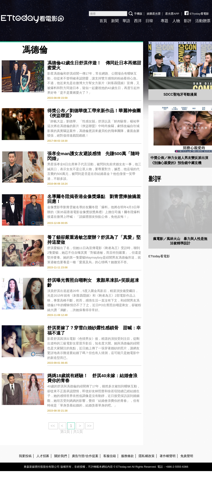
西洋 (138, 21)
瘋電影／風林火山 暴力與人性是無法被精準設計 (180, 241)
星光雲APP (172, 13)
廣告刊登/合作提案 (85, 456)
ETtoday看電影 (196, 12)
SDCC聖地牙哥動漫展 (180, 94)
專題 (164, 21)
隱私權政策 (147, 456)
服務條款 (127, 456)
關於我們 (60, 456)
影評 (187, 21)
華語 (126, 21)
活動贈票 (203, 21)
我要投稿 (25, 456)
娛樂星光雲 (153, 13)
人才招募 (42, 456)
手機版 (138, 13)
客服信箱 (109, 456)
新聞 (115, 21)
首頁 (103, 21)
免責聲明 (186, 456)
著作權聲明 (168, 456)
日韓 (149, 21)
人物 (176, 21)
